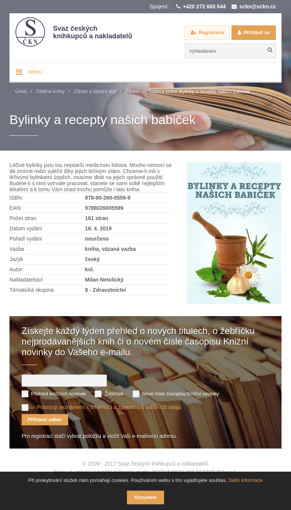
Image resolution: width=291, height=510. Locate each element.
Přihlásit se (257, 32)
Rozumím (146, 497)
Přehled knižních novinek (58, 394)
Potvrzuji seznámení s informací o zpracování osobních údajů (109, 407)
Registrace (211, 32)
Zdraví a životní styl (95, 91)
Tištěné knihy (50, 91)
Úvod (21, 91)
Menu (35, 72)
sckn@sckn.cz (257, 6)
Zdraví (132, 91)
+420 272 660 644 (204, 6)
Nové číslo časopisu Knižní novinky (180, 394)
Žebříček (114, 394)
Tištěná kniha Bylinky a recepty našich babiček (199, 91)
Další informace (245, 480)
